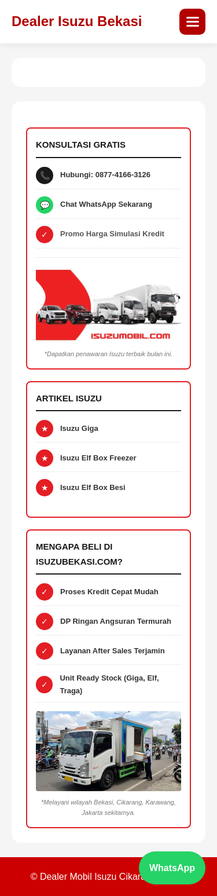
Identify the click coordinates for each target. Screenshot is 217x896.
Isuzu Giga (79, 428)
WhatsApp (172, 868)
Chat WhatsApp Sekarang (106, 204)
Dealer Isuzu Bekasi (77, 21)
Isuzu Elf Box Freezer (98, 458)
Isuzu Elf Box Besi (93, 487)
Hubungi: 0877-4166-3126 (105, 174)
